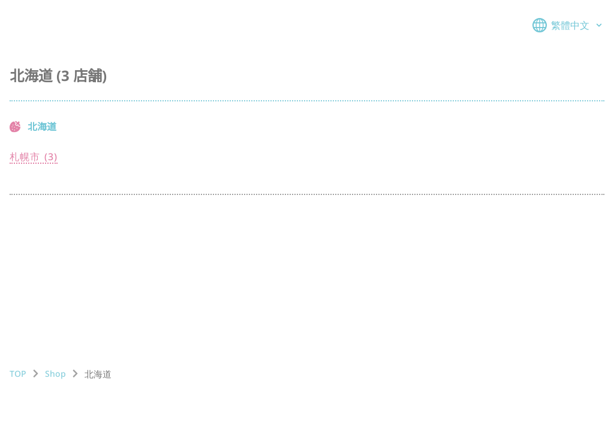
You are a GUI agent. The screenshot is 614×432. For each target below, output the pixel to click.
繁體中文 (568, 25)
